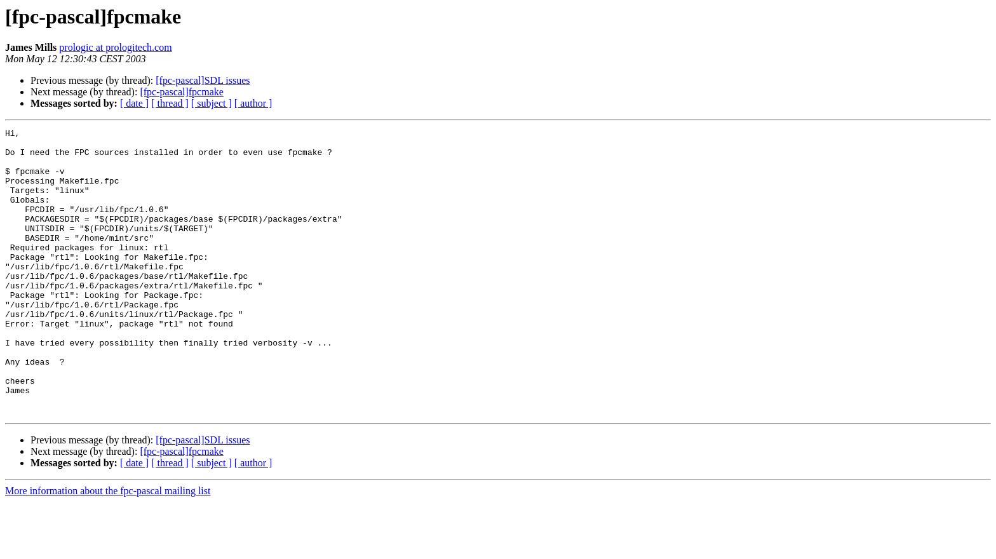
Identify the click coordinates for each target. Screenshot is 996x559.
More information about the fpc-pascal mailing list (107, 547)
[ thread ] (170, 103)
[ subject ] (211, 103)
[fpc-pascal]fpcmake (181, 91)
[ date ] (134, 103)
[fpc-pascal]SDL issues (203, 80)
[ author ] (253, 103)
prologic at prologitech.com (115, 47)
